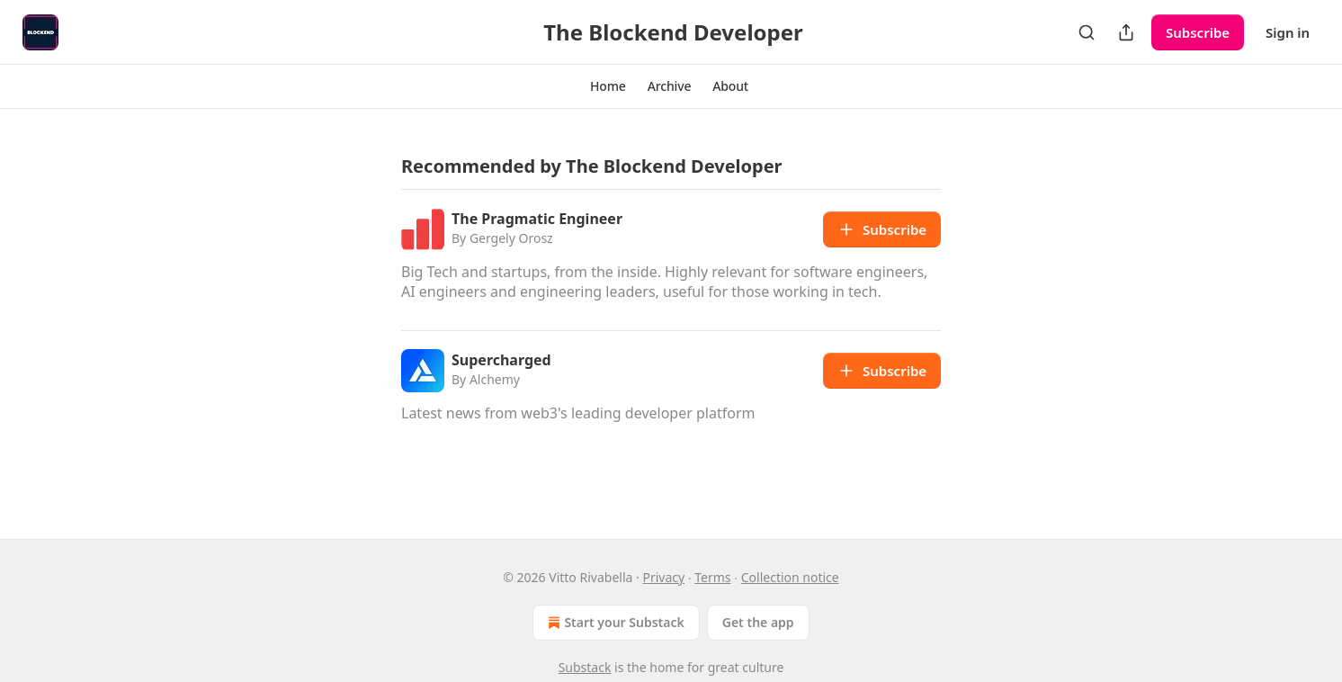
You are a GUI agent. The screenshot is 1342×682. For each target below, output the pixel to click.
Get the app (758, 622)
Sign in (1288, 32)
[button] (608, 86)
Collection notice (790, 577)
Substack (585, 667)
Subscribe (1198, 32)
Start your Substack (614, 623)
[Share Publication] (1126, 32)
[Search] (1087, 32)
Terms (712, 577)
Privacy (663, 577)
